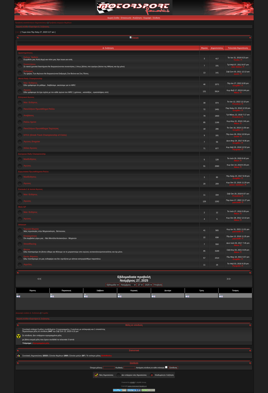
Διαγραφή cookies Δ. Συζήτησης (28, 313)
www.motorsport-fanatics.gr (137, 386)
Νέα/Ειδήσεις (30, 159)
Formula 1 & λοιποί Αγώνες (30, 189)
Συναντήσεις (30, 64)
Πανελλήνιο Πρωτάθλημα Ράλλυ (39, 109)
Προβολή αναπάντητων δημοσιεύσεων (31, 23)
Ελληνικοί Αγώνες (26, 97)
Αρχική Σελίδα (113, 18)
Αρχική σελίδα (22, 27)
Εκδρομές (28, 71)
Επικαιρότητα (30, 236)
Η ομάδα (44, 313)
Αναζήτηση (137, 18)
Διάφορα (22, 224)
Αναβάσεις (29, 115)
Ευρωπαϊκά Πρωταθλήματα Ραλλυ (33, 172)
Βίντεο (27, 249)
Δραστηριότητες (25, 53)
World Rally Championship (30, 78)
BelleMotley (106, 356)
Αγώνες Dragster (32, 141)
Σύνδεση (156, 18)
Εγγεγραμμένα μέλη (41, 343)
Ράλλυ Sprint (30, 122)
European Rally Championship (32, 154)
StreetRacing (30, 244)
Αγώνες (27, 90)
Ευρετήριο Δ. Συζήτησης (39, 27)
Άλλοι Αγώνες (30, 148)
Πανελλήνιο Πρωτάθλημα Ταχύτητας (41, 128)
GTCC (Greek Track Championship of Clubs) (45, 135)
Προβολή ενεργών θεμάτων (60, 23)
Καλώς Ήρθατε (31, 57)
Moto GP (22, 207)
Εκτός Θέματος (31, 256)
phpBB (132, 382)
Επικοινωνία (126, 18)
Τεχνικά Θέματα (31, 229)
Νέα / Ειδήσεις (30, 83)
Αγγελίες (28, 264)
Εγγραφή (147, 18)
